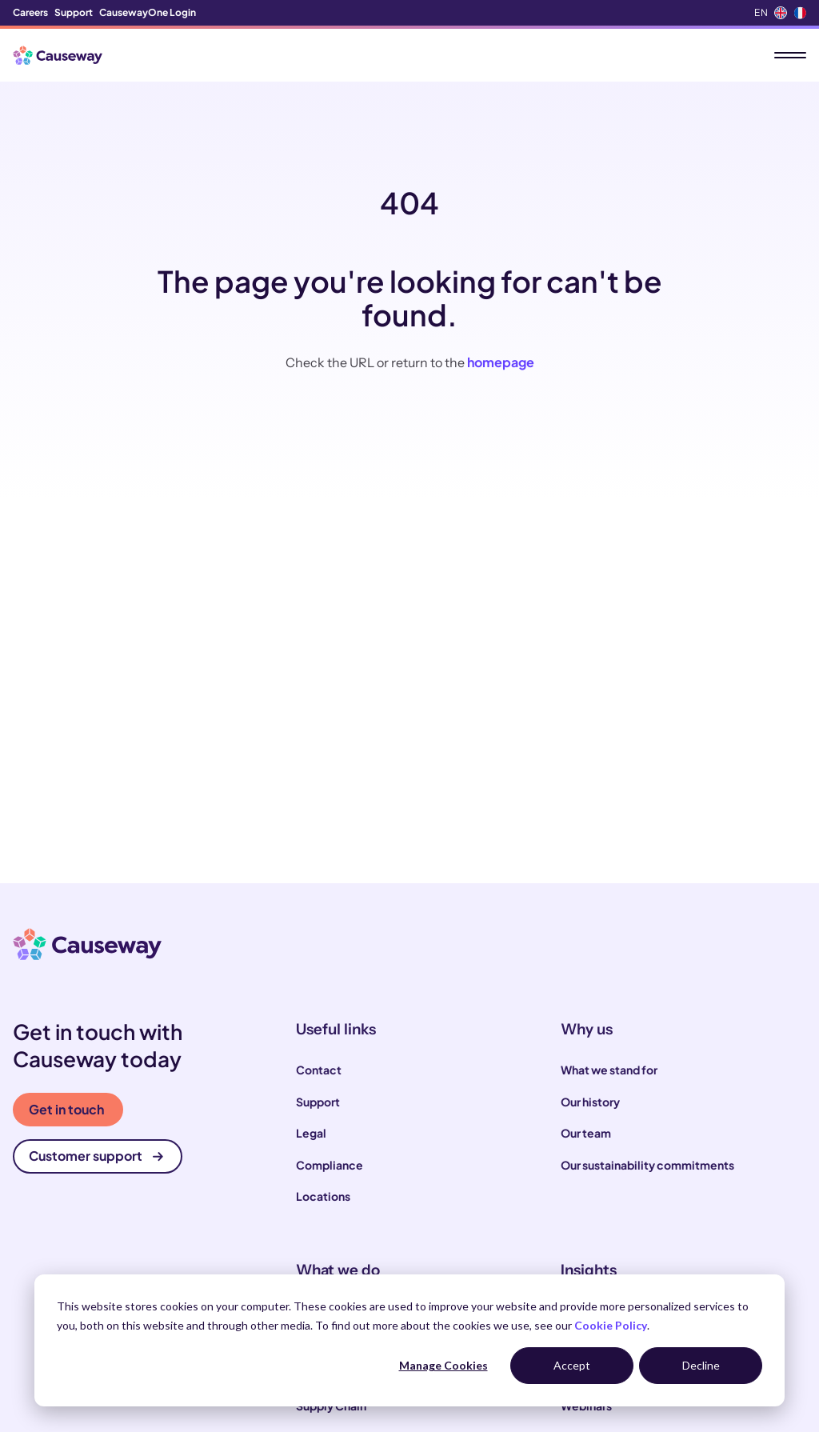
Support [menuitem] (73, 12)
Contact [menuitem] (319, 1069)
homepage (500, 362)
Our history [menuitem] (590, 1101)
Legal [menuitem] (311, 1133)
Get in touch (66, 1109)
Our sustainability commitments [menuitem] (647, 1165)
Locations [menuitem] (323, 1196)
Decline (701, 1365)
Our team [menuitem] (586, 1133)
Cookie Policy (610, 1325)
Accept (571, 1365)
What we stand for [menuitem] (609, 1069)
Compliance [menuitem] (329, 1165)
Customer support (96, 1155)
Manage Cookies (443, 1365)
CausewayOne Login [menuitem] (147, 12)
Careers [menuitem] (30, 12)
